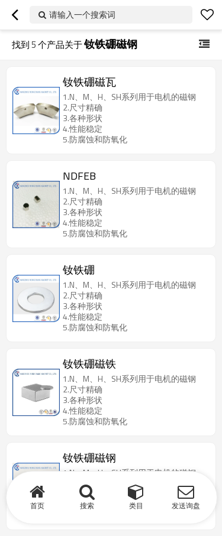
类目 (136, 505)
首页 (37, 505)
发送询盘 (186, 505)
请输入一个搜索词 (82, 14)
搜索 (87, 505)
